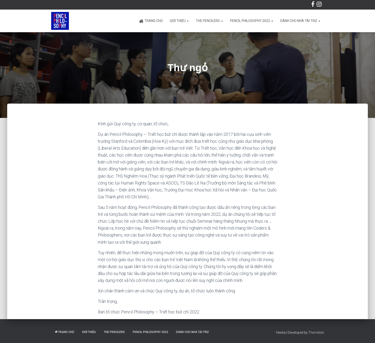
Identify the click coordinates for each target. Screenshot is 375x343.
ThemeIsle (316, 332)
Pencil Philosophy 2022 (251, 21)
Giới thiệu (179, 21)
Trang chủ (151, 21)
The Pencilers (209, 21)
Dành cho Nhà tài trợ (300, 21)
